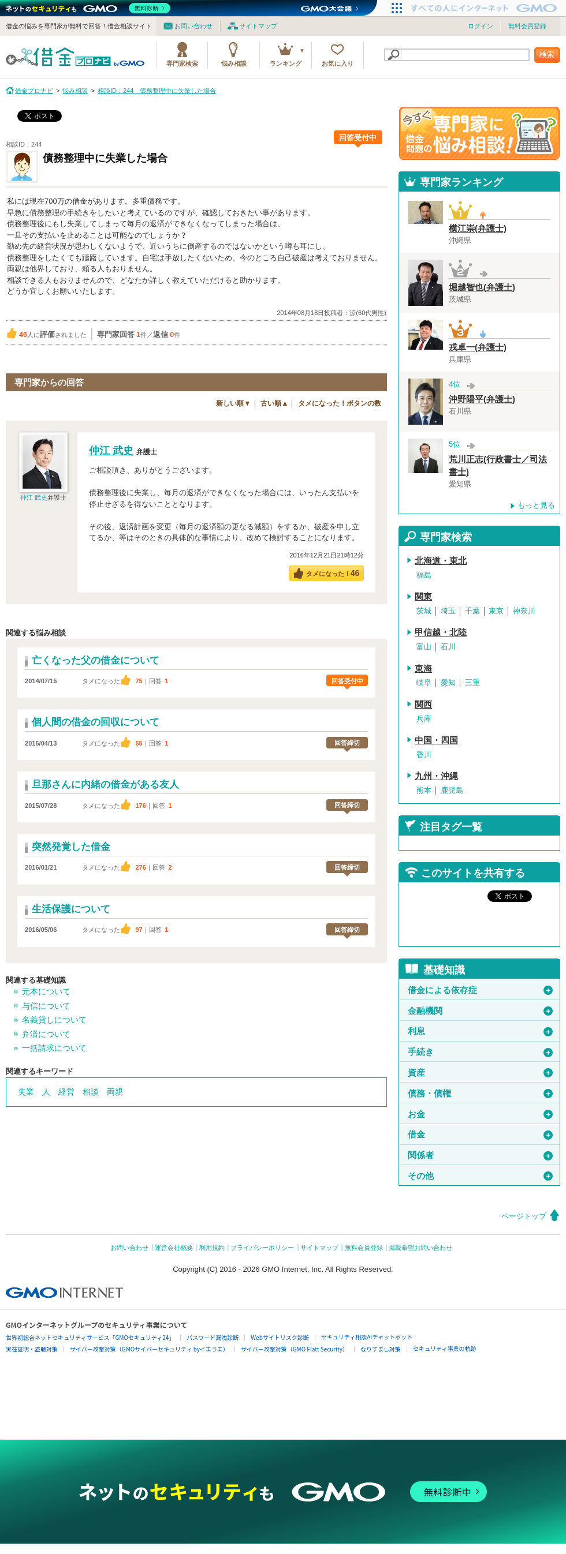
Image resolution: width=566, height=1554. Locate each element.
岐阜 (423, 682)
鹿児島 (452, 790)
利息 (480, 1031)
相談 (91, 1091)
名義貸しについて (54, 1019)
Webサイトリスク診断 (280, 1337)
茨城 (423, 610)
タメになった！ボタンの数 (339, 403)
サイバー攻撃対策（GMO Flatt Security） (294, 1349)
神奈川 (524, 610)
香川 (423, 754)
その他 (480, 1176)
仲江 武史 (33, 497)
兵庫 (423, 718)
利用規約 (212, 1247)
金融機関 (480, 1011)
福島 (423, 575)
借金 (480, 1134)
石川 (448, 646)
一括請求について (54, 1048)
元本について (46, 991)
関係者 (480, 1155)
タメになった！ (333, 573)
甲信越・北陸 (441, 632)
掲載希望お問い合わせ (420, 1247)
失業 (26, 1091)
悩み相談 (234, 63)
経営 (66, 1091)
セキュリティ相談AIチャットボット (366, 1336)
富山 (423, 646)
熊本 (423, 790)
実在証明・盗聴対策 (32, 1349)
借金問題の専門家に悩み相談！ (479, 133)
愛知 (448, 682)
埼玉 (448, 610)
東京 (496, 610)
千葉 (472, 610)
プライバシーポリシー (262, 1247)
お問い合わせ (193, 26)
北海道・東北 (441, 561)
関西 (423, 704)
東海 (423, 668)
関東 (423, 596)
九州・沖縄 (436, 776)
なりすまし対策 (380, 1349)
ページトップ (523, 1216)
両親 (115, 1091)
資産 (480, 1072)
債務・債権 (480, 1093)
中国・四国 (436, 740)
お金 (480, 1114)
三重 (472, 682)
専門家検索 (182, 63)
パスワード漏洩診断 (213, 1337)
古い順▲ (274, 403)
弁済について (46, 1034)
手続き (480, 1052)
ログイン (480, 26)
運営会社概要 (174, 1247)
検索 (546, 54)
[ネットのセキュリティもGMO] (88, 8)
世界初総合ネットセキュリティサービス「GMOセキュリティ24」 (90, 1337)
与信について (46, 1005)
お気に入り (337, 63)
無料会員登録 (527, 26)
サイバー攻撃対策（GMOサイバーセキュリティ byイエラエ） (149, 1349)
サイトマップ (258, 26)
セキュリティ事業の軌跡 (444, 1348)
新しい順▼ (233, 403)
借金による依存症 (480, 990)
